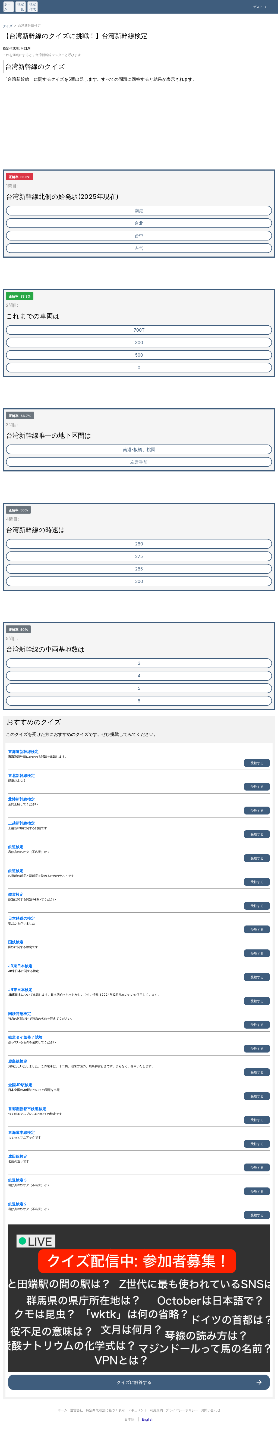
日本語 (129, 1419)
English (147, 1419)
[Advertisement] (139, 131)
